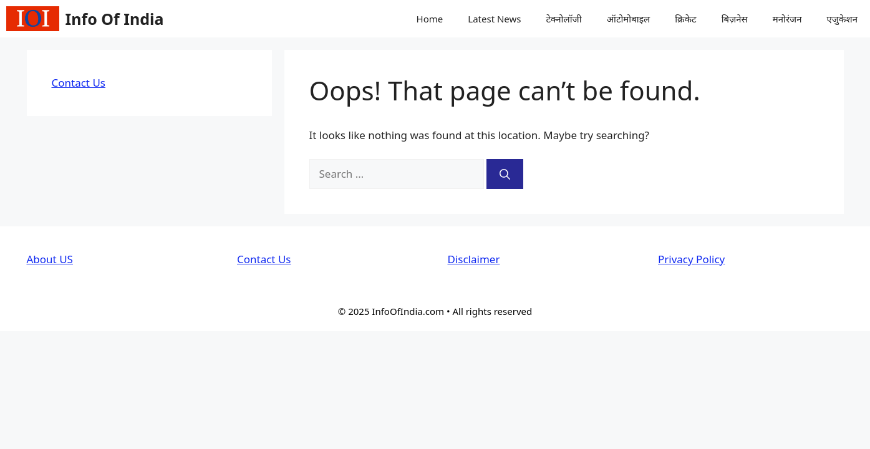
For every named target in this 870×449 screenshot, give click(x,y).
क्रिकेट (686, 18)
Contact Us (79, 82)
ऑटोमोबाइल (628, 18)
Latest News (494, 18)
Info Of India (114, 18)
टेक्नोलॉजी (563, 18)
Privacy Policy (691, 259)
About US (50, 259)
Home (430, 18)
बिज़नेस (735, 18)
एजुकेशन (842, 18)
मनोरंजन (787, 18)
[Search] (504, 174)
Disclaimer (474, 259)
